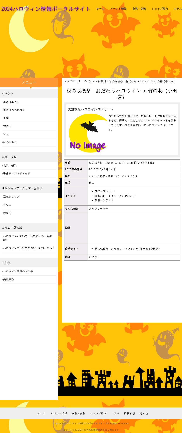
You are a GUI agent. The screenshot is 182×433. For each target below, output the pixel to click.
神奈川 (102, 81)
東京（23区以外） (14, 109)
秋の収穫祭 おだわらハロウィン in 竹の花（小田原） (128, 248)
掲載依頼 (8, 279)
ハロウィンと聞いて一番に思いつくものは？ (27, 238)
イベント (89, 81)
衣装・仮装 (139, 8)
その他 (6, 262)
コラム (178, 8)
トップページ (72, 81)
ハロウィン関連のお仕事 (18, 271)
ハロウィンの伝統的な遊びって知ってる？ (29, 248)
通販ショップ (10, 188)
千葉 (6, 117)
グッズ (26, 188)
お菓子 (38, 188)
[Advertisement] (91, 46)
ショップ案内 (160, 8)
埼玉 (6, 134)
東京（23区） (11, 101)
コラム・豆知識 (12, 227)
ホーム (100, 8)
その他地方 (10, 142)
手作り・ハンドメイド (16, 173)
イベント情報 (118, 8)
